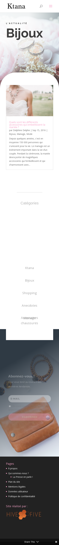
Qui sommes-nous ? (18, 473)
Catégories (29, 203)
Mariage (21, 133)
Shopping (29, 310)
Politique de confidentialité (21, 496)
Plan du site (14, 481)
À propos (12, 468)
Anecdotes (29, 322)
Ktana (29, 285)
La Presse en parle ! (23, 476)
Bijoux (12, 133)
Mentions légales (16, 486)
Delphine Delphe (21, 130)
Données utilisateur (18, 491)
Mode (29, 133)
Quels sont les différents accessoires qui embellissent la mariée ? (27, 124)
